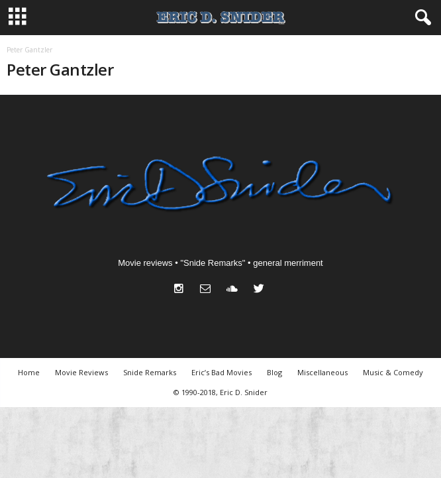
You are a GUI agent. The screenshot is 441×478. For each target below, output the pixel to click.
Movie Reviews (81, 372)
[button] (420, 17)
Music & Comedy (393, 372)
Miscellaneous (322, 372)
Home (29, 372)
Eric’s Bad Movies (221, 372)
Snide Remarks (149, 372)
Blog (274, 372)
